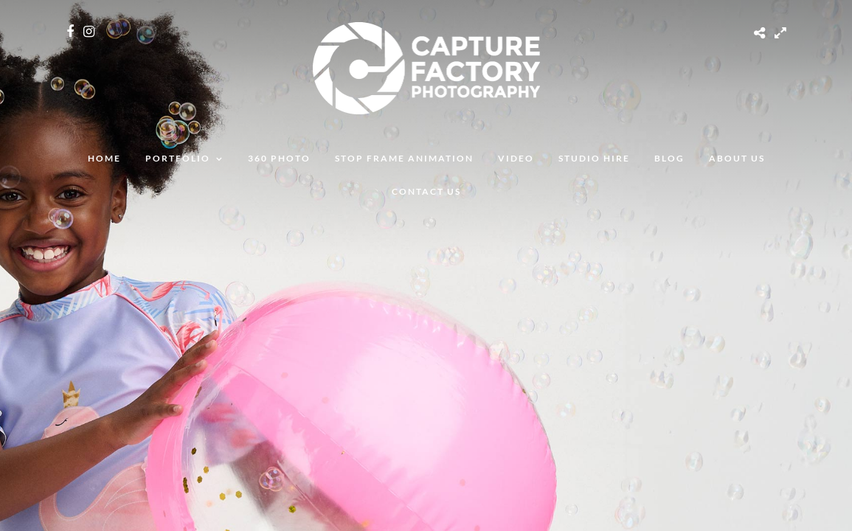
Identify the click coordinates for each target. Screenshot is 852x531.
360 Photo (279, 158)
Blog (669, 158)
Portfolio (177, 158)
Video (516, 158)
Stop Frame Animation (404, 158)
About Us (737, 158)
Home (104, 158)
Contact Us (426, 191)
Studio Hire (594, 158)
